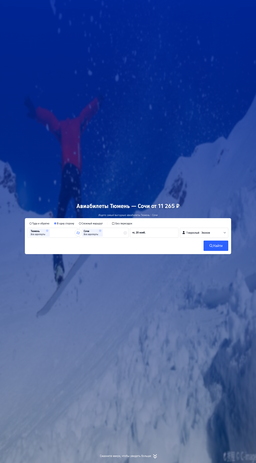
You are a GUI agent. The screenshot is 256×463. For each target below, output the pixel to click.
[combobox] (52, 233)
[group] (53, 233)
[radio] (39, 223)
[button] (218, 6)
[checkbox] (122, 223)
